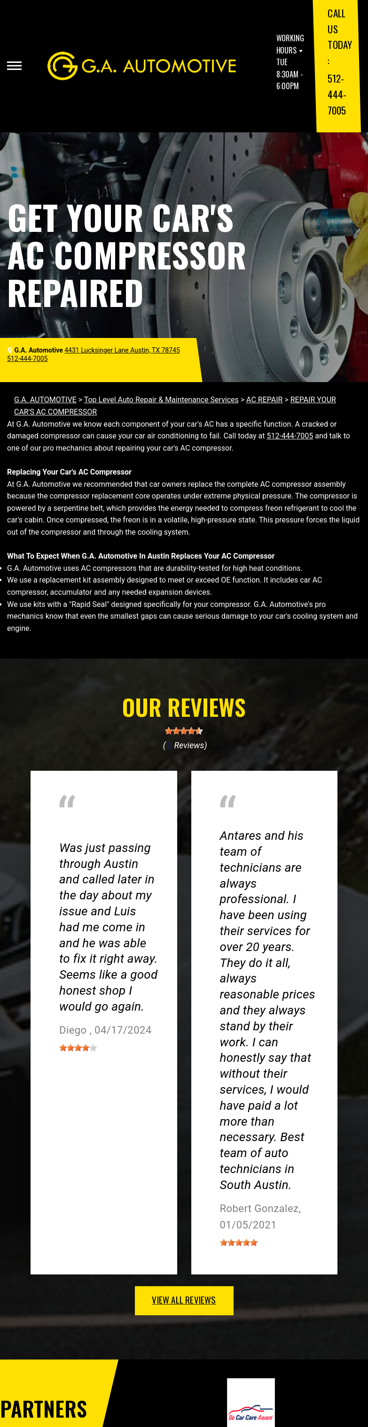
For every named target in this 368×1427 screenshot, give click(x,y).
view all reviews (184, 1299)
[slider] (184, 731)
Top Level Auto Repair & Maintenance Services (161, 399)
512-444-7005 (337, 94)
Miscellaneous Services (98, 822)
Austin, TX (237, 822)
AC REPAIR (264, 399)
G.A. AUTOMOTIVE (45, 399)
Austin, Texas (81, 833)
